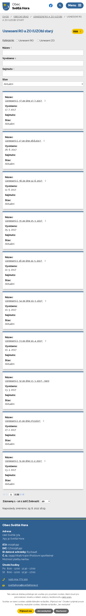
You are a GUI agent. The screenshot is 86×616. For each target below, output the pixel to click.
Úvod (5, 16)
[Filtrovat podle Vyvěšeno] (43, 63)
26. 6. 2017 (11, 149)
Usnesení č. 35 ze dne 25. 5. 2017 (26, 220)
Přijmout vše (26, 611)
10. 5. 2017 (10, 309)
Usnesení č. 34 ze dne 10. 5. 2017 (26, 300)
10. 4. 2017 (10, 349)
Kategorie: (8, 40)
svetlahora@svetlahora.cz (23, 585)
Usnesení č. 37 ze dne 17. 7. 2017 (26, 100)
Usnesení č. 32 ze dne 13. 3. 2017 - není (27, 380)
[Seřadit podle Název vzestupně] (11, 47)
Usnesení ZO (47, 40)
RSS (77, 31)
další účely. (67, 597)
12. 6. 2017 (10, 189)
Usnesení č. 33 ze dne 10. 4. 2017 (26, 340)
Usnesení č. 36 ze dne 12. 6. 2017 (26, 180)
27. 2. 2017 (10, 429)
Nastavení (61, 611)
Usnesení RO (26, 40)
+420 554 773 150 (18, 579)
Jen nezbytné (44, 611)
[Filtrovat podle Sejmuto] (43, 73)
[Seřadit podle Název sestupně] (11, 48)
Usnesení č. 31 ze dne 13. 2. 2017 (26, 461)
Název (6, 47)
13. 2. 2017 (10, 469)
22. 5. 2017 (10, 269)
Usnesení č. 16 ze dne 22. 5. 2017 (26, 260)
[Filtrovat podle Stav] (43, 84)
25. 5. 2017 (10, 229)
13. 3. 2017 (10, 389)
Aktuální (9, 123)
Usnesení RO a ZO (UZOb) (47, 16)
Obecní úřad (21, 16)
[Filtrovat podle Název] (43, 52)
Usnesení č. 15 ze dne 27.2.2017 (25, 421)
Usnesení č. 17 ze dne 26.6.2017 (25, 140)
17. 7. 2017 (10, 109)
